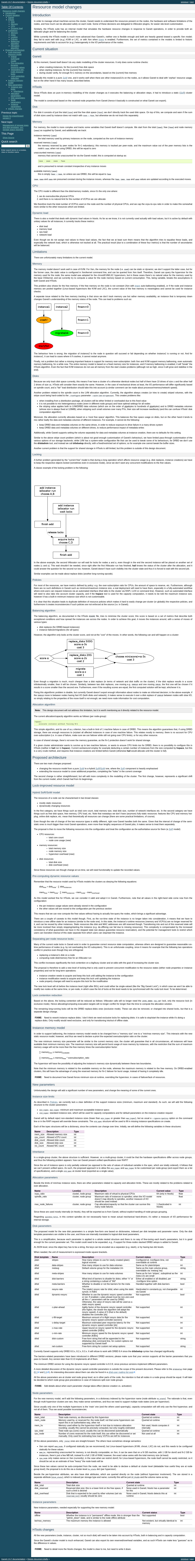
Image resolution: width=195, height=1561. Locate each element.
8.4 (45, 1369)
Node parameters (16, 101)
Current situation (12, 15)
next (192, 2)
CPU (13, 26)
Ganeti (11, 17)
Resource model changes (14, 11)
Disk (13, 22)
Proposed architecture (15, 50)
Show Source (8, 138)
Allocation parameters (16, 94)
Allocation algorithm (15, 47)
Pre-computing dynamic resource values (18, 65)
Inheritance (18, 91)
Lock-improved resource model (15, 53)
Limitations (12, 30)
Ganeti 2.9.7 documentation (13, 2)
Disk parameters (18, 98)
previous (184, 2)
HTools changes (15, 109)
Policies (14, 39)
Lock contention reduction (18, 77)
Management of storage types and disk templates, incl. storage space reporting (15, 127)
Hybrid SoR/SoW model (15, 59)
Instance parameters (16, 105)
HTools (11, 20)
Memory (14, 24)
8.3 (36, 1369)
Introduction (10, 13)
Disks (13, 35)
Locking (14, 37)
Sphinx (127, 1559)
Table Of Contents (12, 6)
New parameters (15, 85)
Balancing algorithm (15, 42)
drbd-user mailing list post (121, 1369)
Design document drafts (37, 2)
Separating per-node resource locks (17, 72)
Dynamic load (17, 28)
